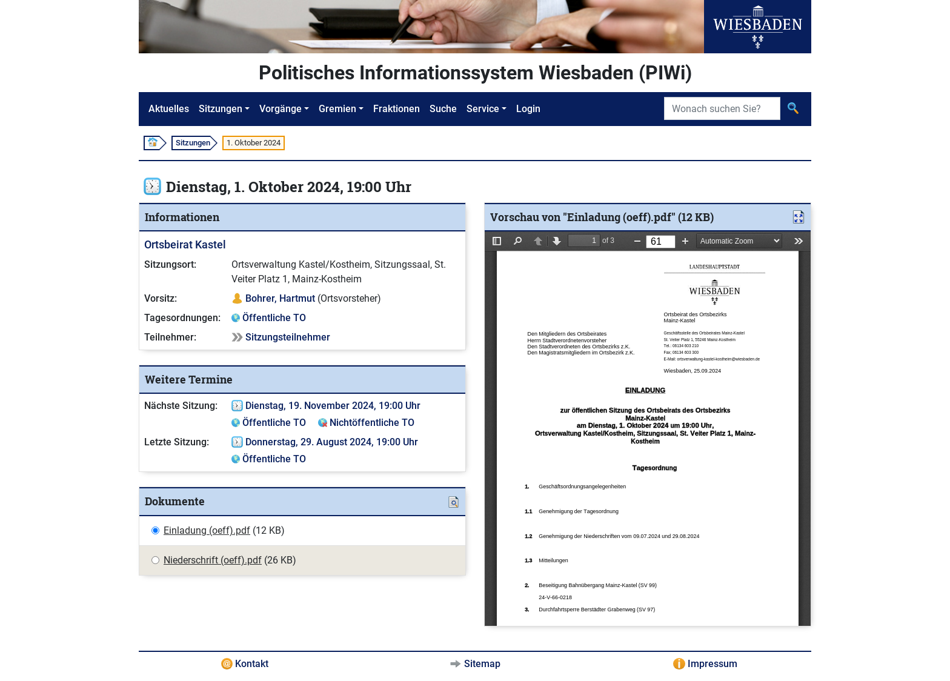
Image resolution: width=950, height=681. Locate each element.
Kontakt (251, 663)
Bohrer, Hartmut (280, 298)
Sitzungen (220, 109)
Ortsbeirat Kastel (185, 244)
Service (483, 109)
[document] (648, 428)
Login (528, 109)
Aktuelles (168, 109)
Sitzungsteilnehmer (287, 337)
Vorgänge (280, 109)
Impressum (712, 663)
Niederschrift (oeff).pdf (213, 560)
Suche (443, 109)
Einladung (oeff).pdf (207, 530)
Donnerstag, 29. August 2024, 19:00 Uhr (331, 442)
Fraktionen (396, 109)
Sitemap (482, 663)
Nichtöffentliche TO (372, 422)
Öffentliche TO (274, 318)
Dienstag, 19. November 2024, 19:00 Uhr (332, 405)
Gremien (337, 109)
